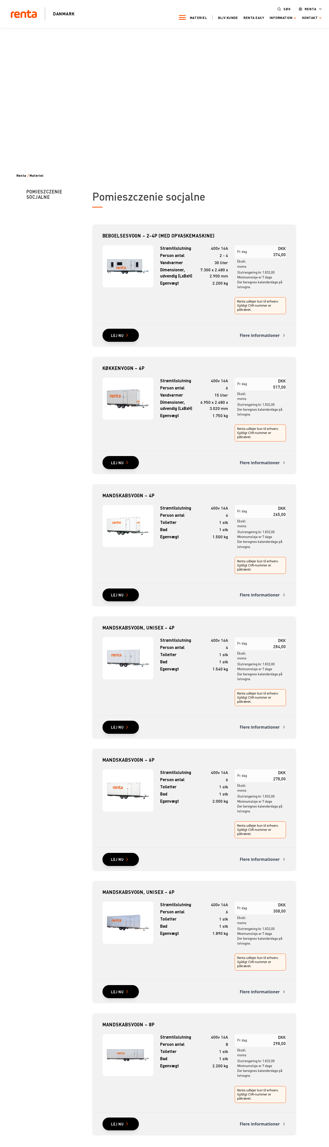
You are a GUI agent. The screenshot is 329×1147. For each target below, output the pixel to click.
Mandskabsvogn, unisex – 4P (138, 634)
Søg (279, 9)
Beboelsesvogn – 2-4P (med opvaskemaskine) (158, 236)
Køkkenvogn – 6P (123, 370)
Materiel (191, 17)
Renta (303, 9)
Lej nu (119, 336)
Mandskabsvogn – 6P (128, 768)
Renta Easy (246, 17)
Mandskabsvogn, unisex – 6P (138, 903)
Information (273, 17)
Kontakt (302, 17)
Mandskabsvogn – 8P (128, 1037)
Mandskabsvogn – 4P (128, 499)
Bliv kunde (220, 17)
